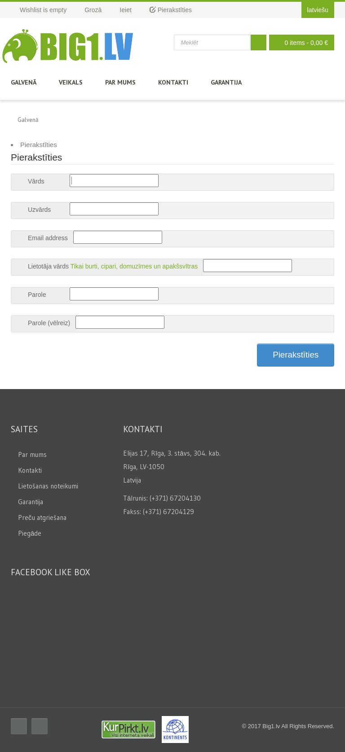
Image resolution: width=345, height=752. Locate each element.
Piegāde (29, 533)
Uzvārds (39, 209)
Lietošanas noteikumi (48, 486)
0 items (299, 42)
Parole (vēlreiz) (49, 323)
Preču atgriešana (42, 517)
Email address (48, 238)
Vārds (36, 181)
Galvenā (23, 82)
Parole (37, 294)
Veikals (71, 82)
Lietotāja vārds (48, 266)
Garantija (226, 82)
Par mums (120, 82)
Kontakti (173, 82)
